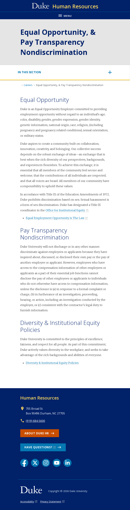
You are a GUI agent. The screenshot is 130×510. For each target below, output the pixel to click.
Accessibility (27, 501)
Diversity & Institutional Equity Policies (52, 363)
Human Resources (39, 398)
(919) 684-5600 (35, 421)
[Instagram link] (46, 463)
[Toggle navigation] (65, 72)
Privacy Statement (50, 501)
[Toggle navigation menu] (65, 15)
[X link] (35, 463)
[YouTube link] (57, 463)
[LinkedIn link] (68, 463)
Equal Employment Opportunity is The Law (55, 218)
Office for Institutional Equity (65, 210)
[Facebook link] (24, 463)
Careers (28, 85)
